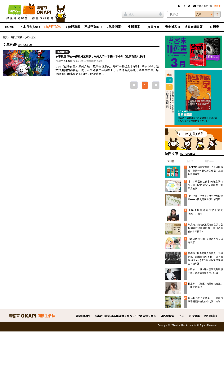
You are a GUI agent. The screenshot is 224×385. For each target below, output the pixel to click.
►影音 (214, 26)
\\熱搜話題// (115, 26)
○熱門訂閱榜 (52, 26)
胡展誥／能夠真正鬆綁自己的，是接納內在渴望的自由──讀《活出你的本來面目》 (205, 228)
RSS (181, 316)
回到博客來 (211, 316)
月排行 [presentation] (189, 161)
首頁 (5, 37)
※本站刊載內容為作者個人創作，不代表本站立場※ (125, 316)
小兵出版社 (30, 37)
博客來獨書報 (193, 26)
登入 (129, 14)
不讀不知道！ (93, 26)
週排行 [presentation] (170, 161)
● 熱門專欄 (72, 26)
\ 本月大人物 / (30, 26)
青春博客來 (172, 26)
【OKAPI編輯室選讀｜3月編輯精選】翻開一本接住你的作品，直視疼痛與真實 (205, 170)
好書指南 (153, 26)
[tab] (169, 161)
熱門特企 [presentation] (209, 161)
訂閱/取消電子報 (202, 6)
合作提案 (194, 316)
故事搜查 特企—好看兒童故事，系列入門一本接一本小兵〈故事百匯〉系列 (100, 56)
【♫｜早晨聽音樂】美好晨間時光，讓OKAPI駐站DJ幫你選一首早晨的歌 (205, 185)
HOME (9, 26)
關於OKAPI (83, 316)
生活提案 (134, 26)
